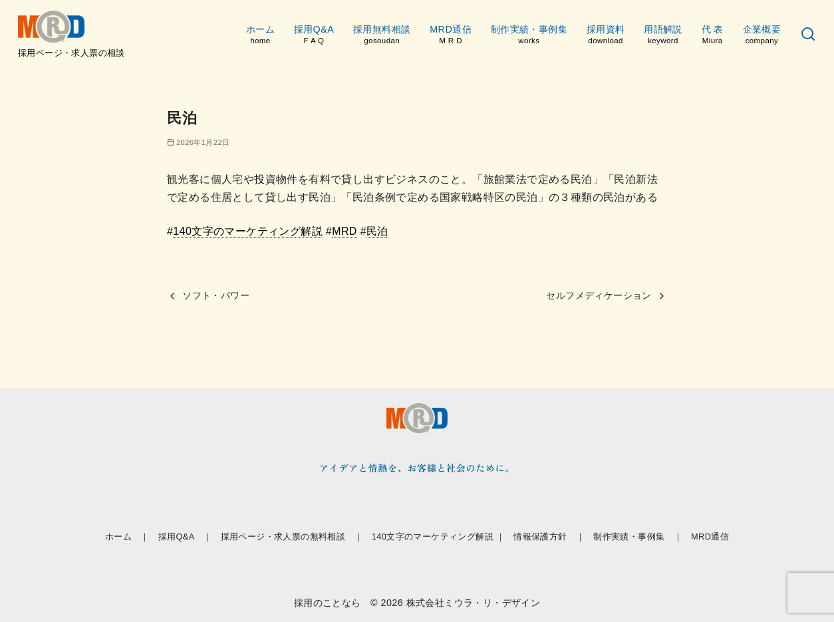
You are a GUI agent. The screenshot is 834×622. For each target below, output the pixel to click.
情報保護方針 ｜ (549, 537)
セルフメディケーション (598, 295)
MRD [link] (344, 231)
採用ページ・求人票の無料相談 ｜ (292, 537)
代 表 (713, 35)
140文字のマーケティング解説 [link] (248, 231)
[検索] (808, 35)
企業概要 (762, 35)
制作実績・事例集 (529, 35)
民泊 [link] (377, 231)
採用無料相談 (381, 35)
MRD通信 (451, 35)
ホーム (260, 35)
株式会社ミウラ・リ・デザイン (473, 602)
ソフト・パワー (215, 295)
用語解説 (663, 35)
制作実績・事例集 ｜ (637, 537)
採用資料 (606, 35)
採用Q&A (314, 35)
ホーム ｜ (127, 537)
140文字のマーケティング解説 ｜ (438, 537)
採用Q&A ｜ (185, 537)
